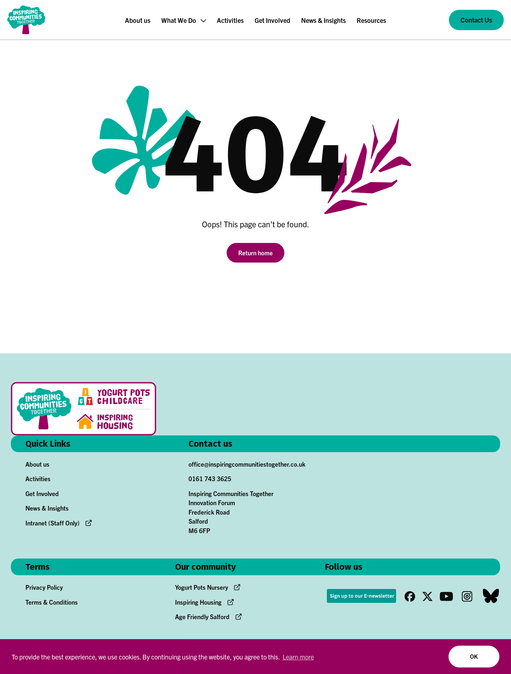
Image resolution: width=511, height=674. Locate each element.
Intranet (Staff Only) (52, 523)
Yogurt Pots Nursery (201, 587)
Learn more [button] (298, 657)
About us (37, 464)
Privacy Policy (44, 587)
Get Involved (42, 493)
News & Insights (47, 508)
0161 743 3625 (209, 478)
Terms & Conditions (51, 602)
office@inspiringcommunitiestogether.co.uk (246, 464)
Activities (37, 478)
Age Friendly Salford (202, 616)
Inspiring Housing (198, 602)
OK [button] (474, 656)
